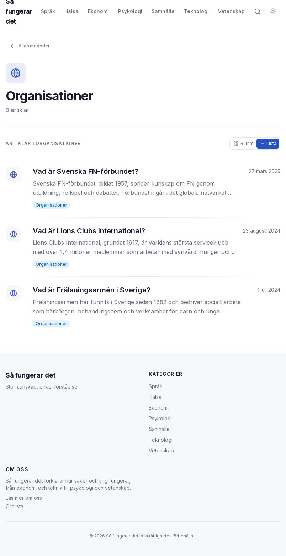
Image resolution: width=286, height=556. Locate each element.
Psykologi (130, 11)
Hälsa (71, 11)
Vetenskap (231, 11)
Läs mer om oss (24, 498)
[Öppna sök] (257, 11)
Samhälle (163, 11)
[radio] (243, 144)
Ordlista (14, 506)
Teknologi (196, 11)
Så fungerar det (30, 375)
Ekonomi (98, 11)
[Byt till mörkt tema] (273, 11)
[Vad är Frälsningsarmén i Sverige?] (143, 306)
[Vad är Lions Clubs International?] (143, 247)
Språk (48, 11)
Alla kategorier (30, 46)
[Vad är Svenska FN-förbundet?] (143, 187)
